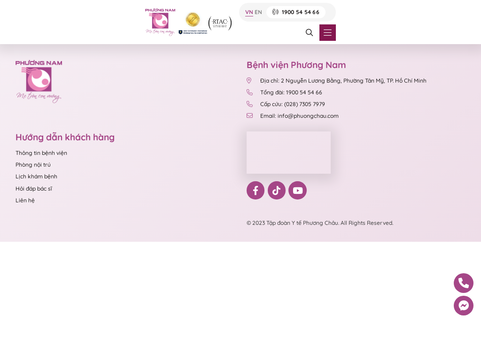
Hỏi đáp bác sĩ (34, 188)
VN (249, 12)
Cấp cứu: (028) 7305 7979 (286, 104)
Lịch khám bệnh (36, 176)
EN (258, 12)
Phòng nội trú (33, 164)
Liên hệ (25, 200)
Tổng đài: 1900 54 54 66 (284, 92)
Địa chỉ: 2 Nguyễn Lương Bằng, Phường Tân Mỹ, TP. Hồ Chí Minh (337, 80)
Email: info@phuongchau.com (293, 115)
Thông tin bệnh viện (41, 152)
